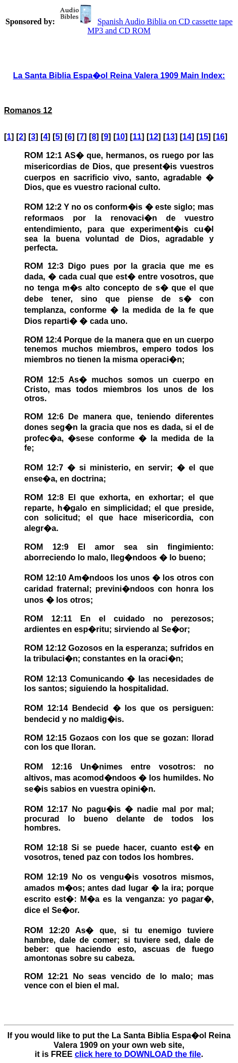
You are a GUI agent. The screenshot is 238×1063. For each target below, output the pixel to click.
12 (153, 136)
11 (136, 136)
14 (187, 136)
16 (220, 136)
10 (120, 136)
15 (203, 136)
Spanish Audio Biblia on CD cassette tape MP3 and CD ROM (145, 26)
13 (170, 136)
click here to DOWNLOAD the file (138, 1054)
